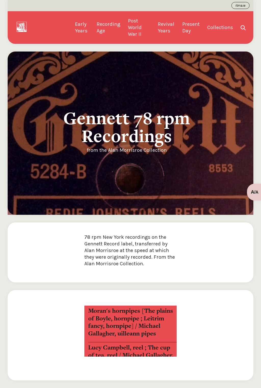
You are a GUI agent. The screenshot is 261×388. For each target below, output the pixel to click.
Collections (220, 27)
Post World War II (135, 27)
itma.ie (240, 5)
